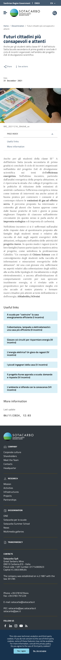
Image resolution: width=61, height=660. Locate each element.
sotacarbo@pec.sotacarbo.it (22, 608)
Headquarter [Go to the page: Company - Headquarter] (10, 468)
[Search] (54, 13)
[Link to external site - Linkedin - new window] (10, 625)
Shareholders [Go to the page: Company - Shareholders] (10, 456)
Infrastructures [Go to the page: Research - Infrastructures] (11, 492)
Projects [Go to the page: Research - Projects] (8, 496)
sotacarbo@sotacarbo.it (23, 602)
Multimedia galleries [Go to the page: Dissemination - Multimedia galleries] (14, 531)
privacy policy (45, 643)
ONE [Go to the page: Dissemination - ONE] (6, 516)
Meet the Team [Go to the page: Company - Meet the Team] (11, 460)
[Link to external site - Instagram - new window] (16, 625)
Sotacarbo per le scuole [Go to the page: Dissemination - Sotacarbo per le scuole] (15, 519)
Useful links (13, 141)
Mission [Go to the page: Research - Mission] (7, 484)
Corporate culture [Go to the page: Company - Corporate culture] (12, 452)
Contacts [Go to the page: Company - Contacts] (8, 464)
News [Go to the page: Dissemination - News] (6, 527)
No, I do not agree (39, 651)
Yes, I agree (21, 651)
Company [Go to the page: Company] (10, 446)
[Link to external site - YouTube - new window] (21, 625)
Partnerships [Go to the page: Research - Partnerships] (10, 499)
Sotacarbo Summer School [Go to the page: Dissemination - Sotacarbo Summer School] (17, 523)
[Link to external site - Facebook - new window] (5, 625)
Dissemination (18, 25)
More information (15, 146)
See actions (21, 66)
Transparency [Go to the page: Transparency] (13, 542)
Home (6, 25)
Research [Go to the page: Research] (11, 478)
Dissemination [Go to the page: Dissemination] (13, 510)
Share (8, 66)
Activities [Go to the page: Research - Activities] (8, 488)
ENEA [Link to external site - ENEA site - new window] (37, 3)
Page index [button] (12, 133)
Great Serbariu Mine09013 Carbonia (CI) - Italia (17, 563)
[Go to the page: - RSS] (26, 625)
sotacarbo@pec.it (12, 611)
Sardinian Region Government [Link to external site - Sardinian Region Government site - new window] (17, 3)
